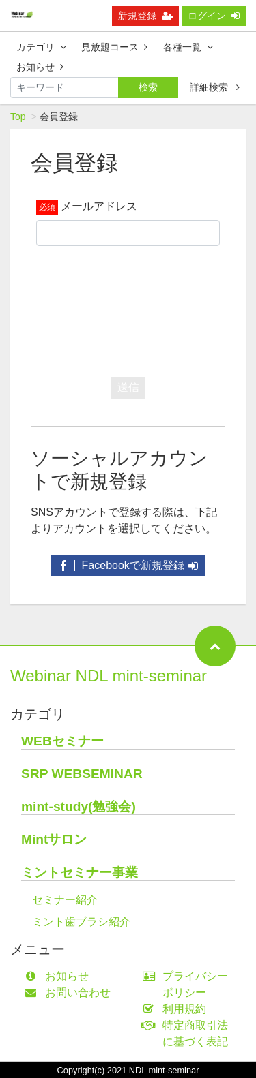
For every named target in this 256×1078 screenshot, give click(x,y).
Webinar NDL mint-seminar (108, 675)
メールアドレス (99, 206)
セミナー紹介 (65, 900)
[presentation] (140, 308)
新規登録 (145, 15)
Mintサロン (54, 839)
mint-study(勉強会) (78, 806)
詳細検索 (215, 87)
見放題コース (114, 47)
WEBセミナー (62, 741)
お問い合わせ (71, 992)
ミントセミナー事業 (79, 872)
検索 (148, 87)
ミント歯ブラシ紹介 (81, 921)
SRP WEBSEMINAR (82, 774)
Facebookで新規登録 (128, 565)
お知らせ (39, 66)
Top (18, 116)
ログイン (214, 15)
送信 (128, 387)
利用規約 (178, 1009)
